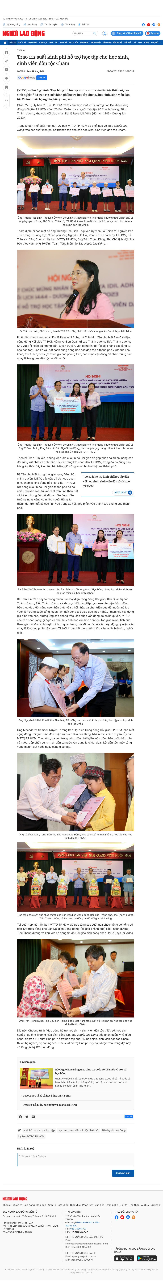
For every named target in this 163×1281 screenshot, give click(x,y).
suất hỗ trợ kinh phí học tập (39, 1130)
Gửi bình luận (123, 1173)
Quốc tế (22, 42)
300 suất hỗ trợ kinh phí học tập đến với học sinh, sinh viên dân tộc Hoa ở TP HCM (106, 481)
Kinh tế (63, 42)
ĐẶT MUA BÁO (62, 19)
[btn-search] (94, 33)
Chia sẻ (41, 77)
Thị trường (68, 24)
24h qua (83, 24)
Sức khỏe (73, 42)
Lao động (33, 42)
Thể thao (137, 42)
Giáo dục (84, 42)
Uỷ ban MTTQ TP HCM (31, 1136)
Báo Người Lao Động (114, 1130)
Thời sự (12, 42)
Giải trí (127, 42)
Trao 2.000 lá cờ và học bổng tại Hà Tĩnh (47, 1095)
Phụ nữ (154, 42)
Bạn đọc (43, 42)
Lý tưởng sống (11, 24)
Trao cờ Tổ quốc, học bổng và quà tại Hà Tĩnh (50, 1105)
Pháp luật (96, 42)
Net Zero (54, 42)
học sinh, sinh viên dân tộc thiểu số (78, 1130)
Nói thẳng (30, 24)
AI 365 (146, 42)
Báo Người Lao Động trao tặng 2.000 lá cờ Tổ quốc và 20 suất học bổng (91, 1071)
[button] (6, 95)
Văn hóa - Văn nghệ (112, 42)
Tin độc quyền (49, 24)
